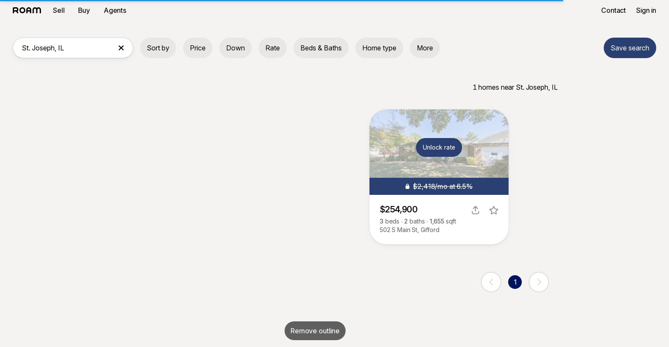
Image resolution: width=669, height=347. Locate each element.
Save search (630, 48)
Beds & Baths (321, 48)
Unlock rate (439, 147)
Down (235, 48)
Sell (58, 10)
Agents (115, 10)
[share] (475, 210)
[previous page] (491, 282)
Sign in (646, 10)
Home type (379, 48)
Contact (613, 10)
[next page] (539, 282)
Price (198, 48)
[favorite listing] (493, 210)
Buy (84, 10)
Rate (272, 48)
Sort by (158, 48)
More (425, 48)
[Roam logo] (29, 10)
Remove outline (315, 330)
